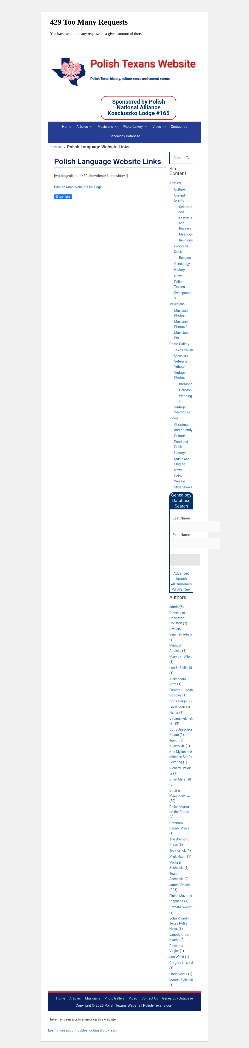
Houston (185, 389)
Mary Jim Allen (180, 656)
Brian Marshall (180, 778)
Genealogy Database (177, 998)
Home (56, 145)
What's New (181, 589)
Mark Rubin (177, 856)
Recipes (185, 256)
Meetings (186, 233)
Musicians (177, 303)
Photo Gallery (179, 342)
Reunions (186, 239)
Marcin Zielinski (181, 979)
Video (173, 417)
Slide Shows (183, 486)
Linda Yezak (178, 973)
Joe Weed (176, 956)
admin (174, 606)
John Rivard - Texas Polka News (179, 922)
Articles (175, 182)
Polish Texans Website (144, 64)
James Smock (180, 884)
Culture (179, 188)
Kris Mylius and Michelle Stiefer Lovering (180, 756)
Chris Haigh (178, 700)
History (179, 268)
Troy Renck (177, 850)
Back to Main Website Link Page (78, 185)
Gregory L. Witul (181, 962)
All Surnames (181, 583)
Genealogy (182, 262)
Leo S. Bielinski (180, 667)
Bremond (185, 383)
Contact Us (149, 998)
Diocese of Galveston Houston (177, 617)
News (178, 274)
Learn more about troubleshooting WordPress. (82, 1030)
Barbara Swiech (180, 906)
